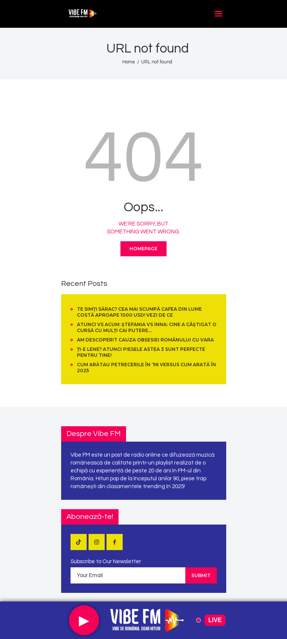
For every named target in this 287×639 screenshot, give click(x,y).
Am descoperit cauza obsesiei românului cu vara (145, 340)
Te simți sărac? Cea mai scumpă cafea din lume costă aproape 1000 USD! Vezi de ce (139, 312)
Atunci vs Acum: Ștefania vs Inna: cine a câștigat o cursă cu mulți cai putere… (146, 327)
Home (128, 62)
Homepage (143, 248)
